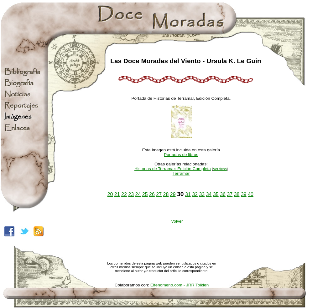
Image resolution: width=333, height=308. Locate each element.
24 (138, 194)
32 (195, 194)
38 (237, 194)
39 (244, 194)
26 (152, 194)
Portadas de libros (181, 154)
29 (173, 194)
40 (250, 194)
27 (159, 194)
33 (202, 194)
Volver (177, 221)
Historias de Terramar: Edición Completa (172, 168)
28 (166, 194)
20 (110, 194)
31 (188, 194)
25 (145, 194)
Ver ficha (220, 169)
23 (131, 194)
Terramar (181, 173)
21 (117, 194)
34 (209, 194)
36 (223, 194)
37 (229, 194)
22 (124, 194)
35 (216, 194)
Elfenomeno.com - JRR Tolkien (179, 285)
